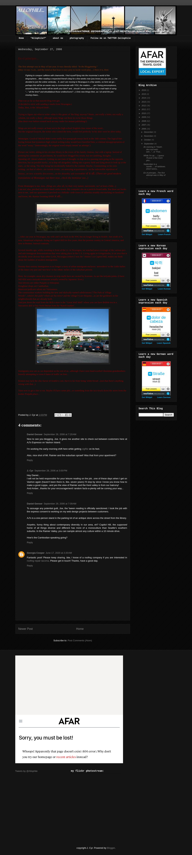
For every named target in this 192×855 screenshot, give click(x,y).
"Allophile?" (38, 38)
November (149, 136)
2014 (144, 98)
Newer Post (25, 628)
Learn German (164, 397)
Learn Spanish (164, 343)
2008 (144, 121)
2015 (144, 94)
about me (58, 38)
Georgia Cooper (36, 553)
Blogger (111, 848)
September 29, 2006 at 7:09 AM (60, 503)
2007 (144, 125)
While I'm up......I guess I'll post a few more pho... (154, 157)
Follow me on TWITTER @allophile (111, 38)
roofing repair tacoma (38, 560)
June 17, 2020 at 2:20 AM (59, 553)
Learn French (164, 234)
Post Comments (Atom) (80, 640)
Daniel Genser (35, 434)
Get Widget (147, 234)
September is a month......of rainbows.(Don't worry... (155, 166)
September (149, 144)
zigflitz (85, 449)
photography (77, 38)
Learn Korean (164, 289)
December (149, 132)
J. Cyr (30, 470)
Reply (30, 460)
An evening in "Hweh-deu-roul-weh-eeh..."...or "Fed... (153, 149)
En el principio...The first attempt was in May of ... (154, 175)
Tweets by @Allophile (26, 771)
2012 (144, 106)
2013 (144, 102)
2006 (144, 129)
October (148, 140)
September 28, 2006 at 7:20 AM (60, 434)
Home (21, 38)
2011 (144, 109)
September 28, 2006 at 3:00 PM (50, 470)
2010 (144, 113)
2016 (144, 90)
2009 (144, 117)
